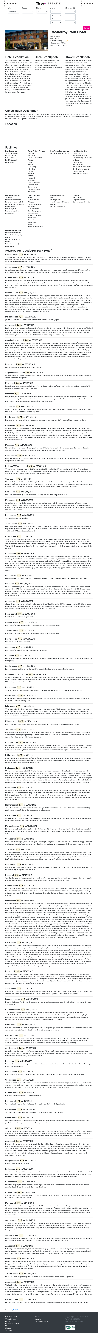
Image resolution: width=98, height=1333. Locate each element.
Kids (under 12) (70, 8)
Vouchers (8, 1330)
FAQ (6, 1326)
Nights (38, 8)
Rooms (24, 8)
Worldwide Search (11, 1319)
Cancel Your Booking (12, 1323)
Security (38, 1319)
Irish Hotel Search (11, 1317)
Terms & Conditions (42, 1321)
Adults (52, 8)
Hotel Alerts (17, 1310)
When (10, 8)
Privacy (37, 1317)
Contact (8, 1321)
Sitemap (8, 1328)
